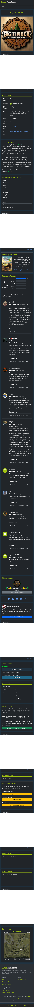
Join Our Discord (6, 984)
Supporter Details (7, 982)
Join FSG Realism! (17, 799)
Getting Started (22, 979)
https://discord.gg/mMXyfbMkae (19, 131)
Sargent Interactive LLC (22, 998)
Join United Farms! (17, 794)
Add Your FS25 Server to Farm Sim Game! (17, 728)
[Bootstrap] (9, 967)
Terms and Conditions (8, 992)
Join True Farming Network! (17, 805)
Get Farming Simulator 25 (21, 270)
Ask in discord (13, 126)
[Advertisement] (17, 72)
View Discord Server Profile (17, 592)
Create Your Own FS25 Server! (17, 616)
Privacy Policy (6, 990)
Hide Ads (29, 90)
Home (4, 979)
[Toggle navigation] (31, 2)
